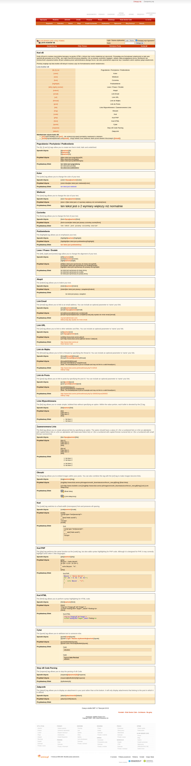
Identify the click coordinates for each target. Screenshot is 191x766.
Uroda (78, 20)
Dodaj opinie (141, 730)
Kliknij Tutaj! (65, 370)
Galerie (70, 23)
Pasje (39, 735)
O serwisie (113, 757)
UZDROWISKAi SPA (151, 14)
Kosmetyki (100, 740)
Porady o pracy (122, 737)
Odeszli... (142, 23)
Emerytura (120, 728)
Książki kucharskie (91, 23)
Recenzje (40, 739)
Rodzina (55, 20)
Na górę (149, 712)
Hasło (109, 43)
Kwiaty (99, 730)
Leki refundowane (82, 739)
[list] (55, 107)
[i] (55, 70)
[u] (58, 70)
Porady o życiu (42, 745)
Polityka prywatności (125, 757)
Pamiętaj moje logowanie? (145, 41)
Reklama (135, 757)
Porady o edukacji (122, 748)
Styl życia (43, 20)
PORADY (102, 14)
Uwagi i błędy (150, 757)
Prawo (99, 728)
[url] (55, 97)
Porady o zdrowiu (82, 743)
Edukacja (111, 20)
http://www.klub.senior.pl (69, 342)
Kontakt (121, 712)
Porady (59, 726)
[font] (56, 80)
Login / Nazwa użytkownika (115, 40)
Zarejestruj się (149, 1)
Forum (139, 735)
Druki (59, 742)
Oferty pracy (121, 730)
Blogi (79, 23)
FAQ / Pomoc (60, 41)
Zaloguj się (137, 1)
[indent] (55, 90)
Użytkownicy (106, 23)
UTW (119, 744)
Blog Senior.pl (130, 23)
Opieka (79, 732)
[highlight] (55, 84)
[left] (50, 87)
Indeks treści (141, 748)
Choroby (80, 728)
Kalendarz (60, 23)
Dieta (79, 735)
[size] (56, 77)
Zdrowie (67, 20)
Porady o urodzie (102, 746)
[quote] (55, 124)
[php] (56, 118)
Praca (100, 20)
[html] (56, 121)
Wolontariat (121, 732)
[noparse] (55, 128)
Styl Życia (40, 726)
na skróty (148, 20)
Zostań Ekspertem (62, 737)
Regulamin (49, 23)
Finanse (89, 20)
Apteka (79, 737)
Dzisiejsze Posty (115, 46)
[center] (60, 87)
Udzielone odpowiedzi (63, 730)
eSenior (40, 728)
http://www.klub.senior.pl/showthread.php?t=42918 (79, 368)
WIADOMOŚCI (91, 14)
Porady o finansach (63, 746)
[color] (56, 73)
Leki (79, 730)
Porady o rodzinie (102, 735)
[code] (56, 114)
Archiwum (141, 712)
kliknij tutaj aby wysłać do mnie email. (74, 320)
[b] (53, 70)
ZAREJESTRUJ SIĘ (143, 746)
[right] (55, 87)
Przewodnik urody (102, 742)
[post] (56, 104)
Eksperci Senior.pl (62, 732)
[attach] (55, 131)
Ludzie (39, 732)
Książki (40, 741)
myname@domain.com (69, 318)
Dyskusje (40, 743)
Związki (40, 737)
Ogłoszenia (117, 23)
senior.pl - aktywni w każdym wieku (48, 10)
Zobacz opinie (141, 728)
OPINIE (131, 14)
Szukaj (143, 46)
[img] (56, 111)
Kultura (40, 730)
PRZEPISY (140, 14)
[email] (55, 94)
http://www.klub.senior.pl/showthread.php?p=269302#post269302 (84, 394)
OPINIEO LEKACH (121, 14)
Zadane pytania (62, 728)
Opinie (139, 726)
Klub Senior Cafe (126, 20)
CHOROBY (111, 14)
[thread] (56, 101)
